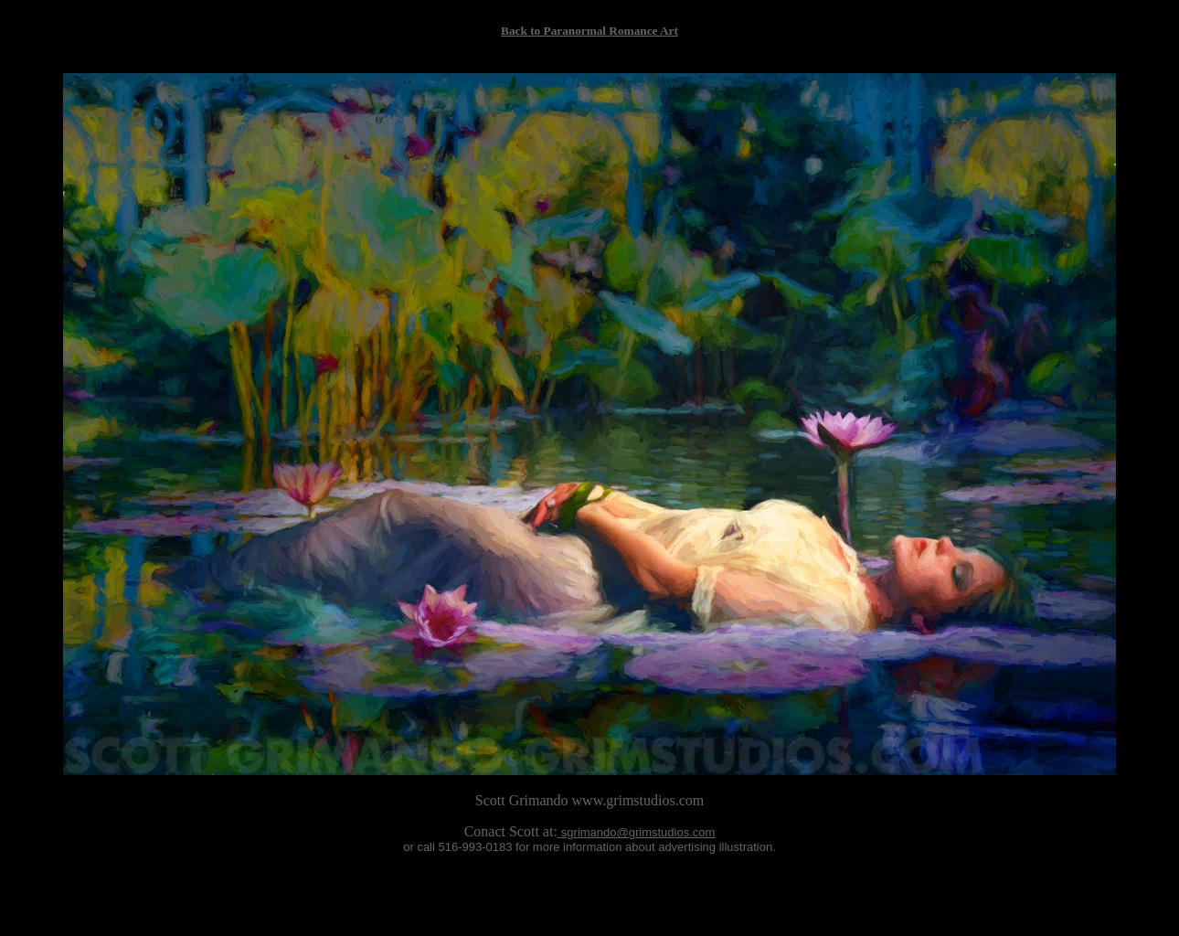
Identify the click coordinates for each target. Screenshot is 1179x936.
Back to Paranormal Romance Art (589, 30)
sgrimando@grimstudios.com (638, 832)
